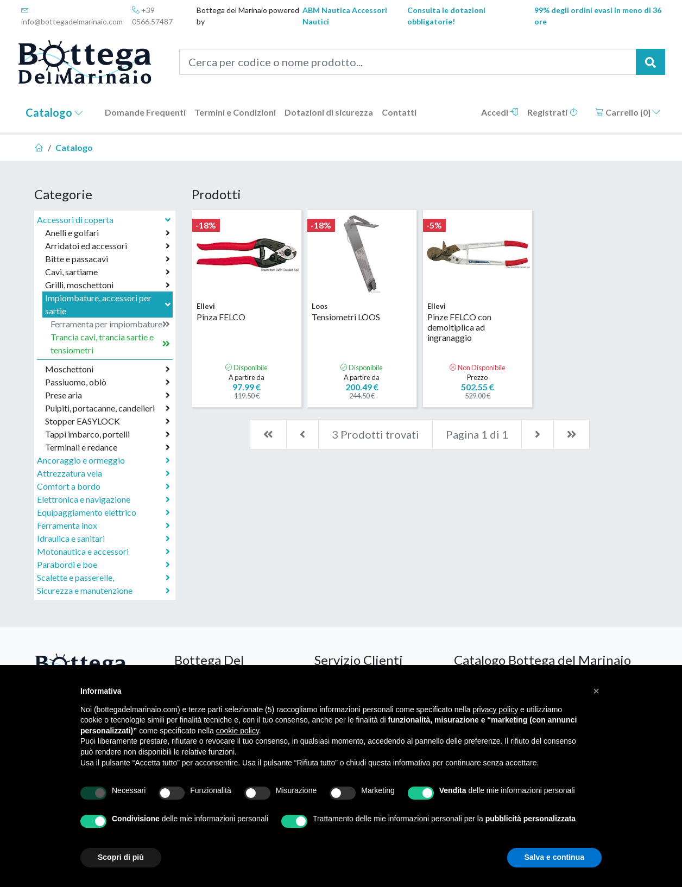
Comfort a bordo (103, 486)
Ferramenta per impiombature (110, 324)
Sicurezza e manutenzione (103, 590)
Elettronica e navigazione (103, 499)
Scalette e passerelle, (103, 577)
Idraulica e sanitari (103, 538)
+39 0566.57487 (152, 15)
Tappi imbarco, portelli (107, 434)
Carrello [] (628, 112)
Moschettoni (107, 369)
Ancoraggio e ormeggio (103, 460)
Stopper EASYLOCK (107, 421)
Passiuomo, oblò (107, 382)
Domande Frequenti (145, 112)
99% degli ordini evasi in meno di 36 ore (597, 15)
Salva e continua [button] (554, 857)
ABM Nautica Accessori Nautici (344, 15)
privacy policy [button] (495, 709)
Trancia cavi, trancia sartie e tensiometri (110, 343)
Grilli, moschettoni (107, 285)
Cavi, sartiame (107, 271)
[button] (596, 691)
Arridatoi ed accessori (107, 245)
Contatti (399, 112)
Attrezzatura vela (103, 473)
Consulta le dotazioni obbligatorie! (446, 15)
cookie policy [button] (237, 730)
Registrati (552, 112)
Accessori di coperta (105, 219)
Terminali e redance (107, 447)
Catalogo (54, 112)
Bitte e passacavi (107, 258)
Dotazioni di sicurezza (329, 112)
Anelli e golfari (107, 232)
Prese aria (107, 395)
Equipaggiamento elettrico (103, 512)
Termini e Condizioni (235, 112)
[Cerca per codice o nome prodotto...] (408, 62)
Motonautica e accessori (103, 551)
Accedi (500, 112)
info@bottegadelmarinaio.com (72, 16)
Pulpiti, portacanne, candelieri (107, 408)
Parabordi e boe (103, 564)
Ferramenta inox (103, 525)
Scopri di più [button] (121, 857)
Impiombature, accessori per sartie (109, 304)
